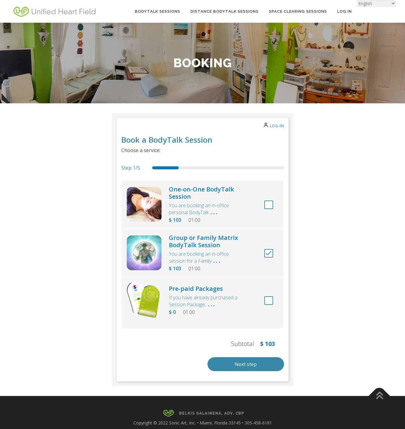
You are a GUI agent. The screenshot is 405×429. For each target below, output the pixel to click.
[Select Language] (376, 3)
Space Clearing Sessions (298, 11)
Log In (344, 11)
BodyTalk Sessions (157, 11)
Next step (246, 364)
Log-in (277, 125)
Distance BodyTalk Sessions (225, 11)
